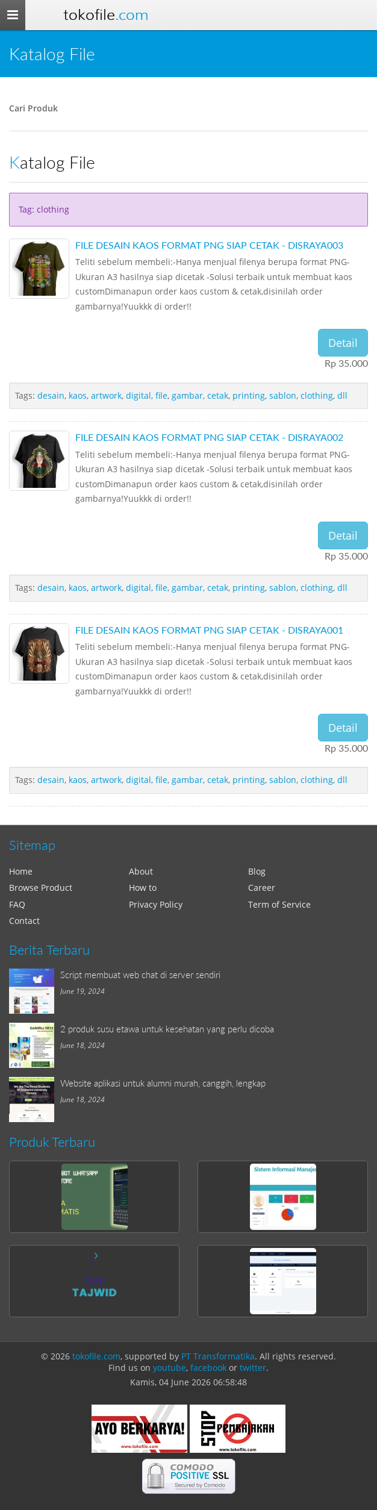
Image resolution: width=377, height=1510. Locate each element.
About (141, 871)
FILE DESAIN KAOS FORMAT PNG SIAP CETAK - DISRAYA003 (209, 245)
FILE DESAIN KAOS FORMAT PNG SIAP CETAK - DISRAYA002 (209, 437)
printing (248, 395)
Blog (257, 871)
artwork (106, 395)
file (161, 395)
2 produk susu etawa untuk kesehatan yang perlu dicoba (167, 1028)
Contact (24, 920)
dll (342, 395)
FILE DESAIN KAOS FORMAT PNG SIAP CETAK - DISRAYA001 (209, 629)
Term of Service (279, 904)
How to (143, 887)
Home (21, 871)
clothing (317, 395)
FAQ (17, 904)
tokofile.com (96, 1356)
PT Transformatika (218, 1356)
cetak (217, 395)
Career (261, 887)
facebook (208, 1367)
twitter (253, 1367)
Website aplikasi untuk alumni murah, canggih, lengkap (163, 1083)
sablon (282, 395)
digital (138, 395)
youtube (169, 1367)
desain (50, 395)
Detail (343, 342)
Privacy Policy (155, 904)
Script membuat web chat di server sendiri (140, 974)
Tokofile (105, 14)
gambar (187, 395)
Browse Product (40, 887)
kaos (78, 395)
